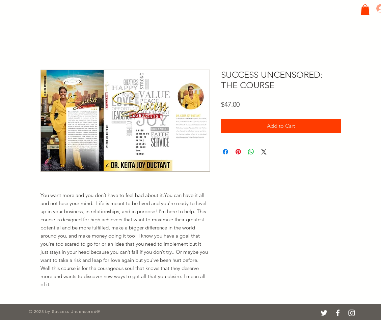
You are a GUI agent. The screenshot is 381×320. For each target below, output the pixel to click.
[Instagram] (351, 313)
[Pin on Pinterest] (238, 152)
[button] (365, 9)
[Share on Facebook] (225, 152)
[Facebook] (337, 313)
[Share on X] (264, 152)
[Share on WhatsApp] (251, 152)
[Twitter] (324, 313)
